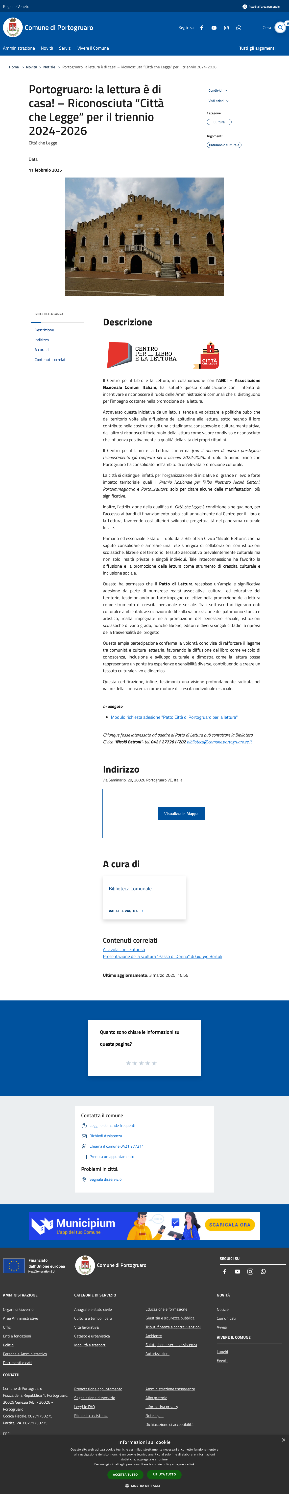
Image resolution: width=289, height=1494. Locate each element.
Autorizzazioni (157, 1353)
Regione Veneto (16, 6)
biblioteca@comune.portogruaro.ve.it (219, 741)
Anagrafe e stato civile (93, 1309)
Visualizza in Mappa (181, 814)
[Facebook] (199, 27)
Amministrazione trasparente (170, 1389)
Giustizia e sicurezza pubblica (169, 1318)
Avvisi (222, 1327)
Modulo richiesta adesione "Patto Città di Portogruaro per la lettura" (174, 717)
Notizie (49, 67)
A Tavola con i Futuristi (124, 949)
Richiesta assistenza (91, 1415)
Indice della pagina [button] (49, 314)
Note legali (154, 1415)
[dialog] (144, 1464)
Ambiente (153, 1336)
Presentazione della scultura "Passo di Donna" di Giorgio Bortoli (162, 956)
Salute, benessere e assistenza (171, 1345)
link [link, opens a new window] (192, 1464)
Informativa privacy (161, 1407)
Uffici (7, 1327)
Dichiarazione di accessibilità (169, 1424)
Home (14, 67)
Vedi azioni (220, 101)
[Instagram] (224, 27)
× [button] (283, 1440)
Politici (8, 1345)
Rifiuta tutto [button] (164, 1474)
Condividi (219, 91)
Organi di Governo (18, 1309)
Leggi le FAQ (84, 1407)
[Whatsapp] (236, 27)
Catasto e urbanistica (92, 1336)
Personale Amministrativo (25, 1354)
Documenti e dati (17, 1363)
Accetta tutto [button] (125, 1475)
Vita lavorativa (86, 1327)
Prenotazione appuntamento (98, 1389)
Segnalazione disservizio (94, 1398)
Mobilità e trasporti (90, 1345)
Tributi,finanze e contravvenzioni (173, 1327)
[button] (144, 1485)
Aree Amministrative (20, 1318)
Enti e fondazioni (17, 1336)
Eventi (222, 1360)
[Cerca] (280, 27)
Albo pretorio (156, 1398)
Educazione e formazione (166, 1309)
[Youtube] (211, 27)
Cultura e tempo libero (93, 1318)
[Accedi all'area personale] (261, 6)
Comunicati (226, 1318)
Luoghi (222, 1352)
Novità (31, 67)
